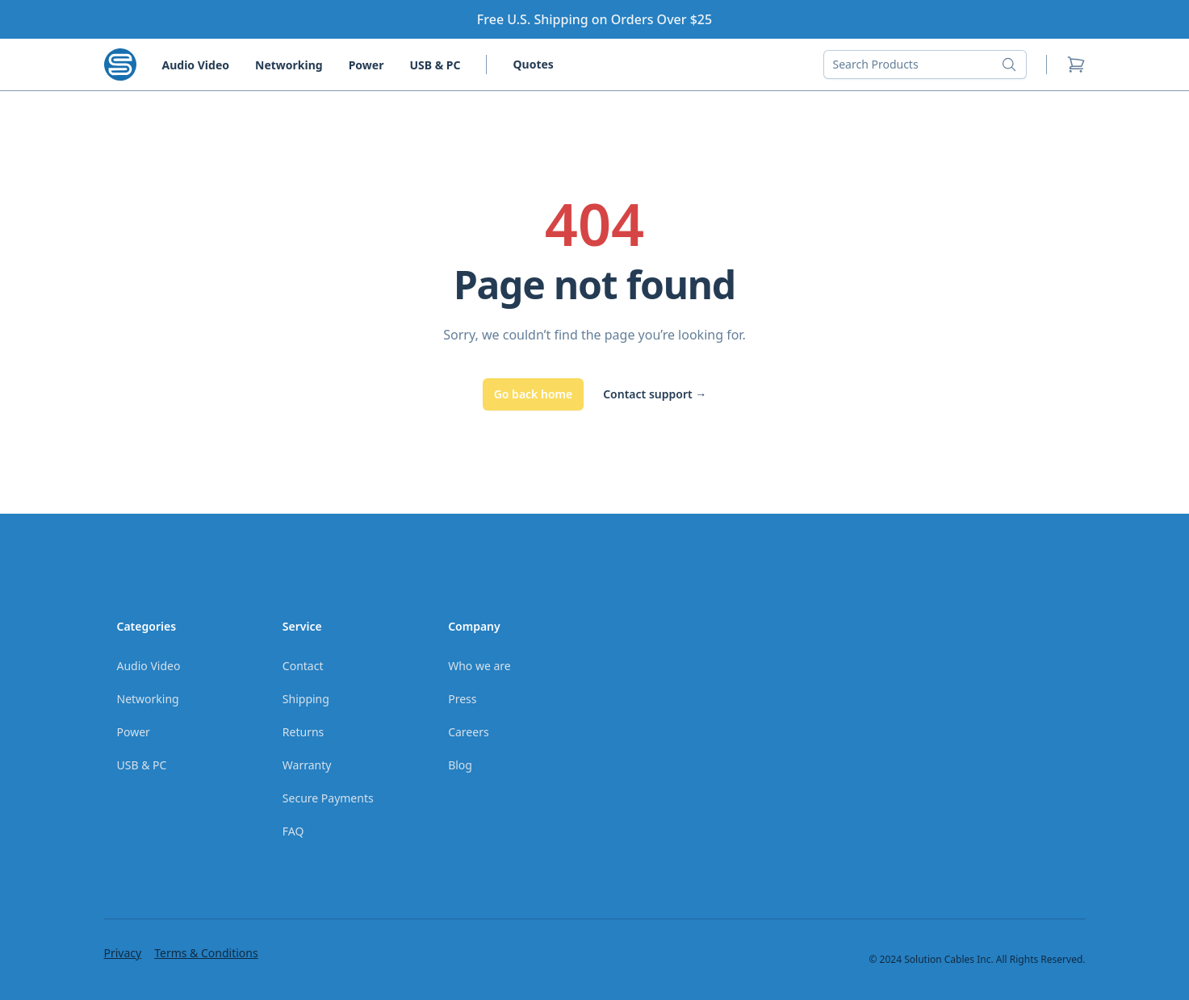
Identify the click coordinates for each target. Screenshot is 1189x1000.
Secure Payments (328, 798)
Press (462, 698)
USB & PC (434, 65)
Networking (289, 65)
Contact (303, 665)
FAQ (293, 831)
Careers (468, 732)
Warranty (307, 765)
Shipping (306, 698)
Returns (303, 732)
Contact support (654, 394)
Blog (460, 765)
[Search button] (1014, 64)
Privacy (123, 952)
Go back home (533, 394)
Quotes (533, 64)
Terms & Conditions (206, 952)
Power (366, 65)
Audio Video (195, 65)
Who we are (479, 665)
